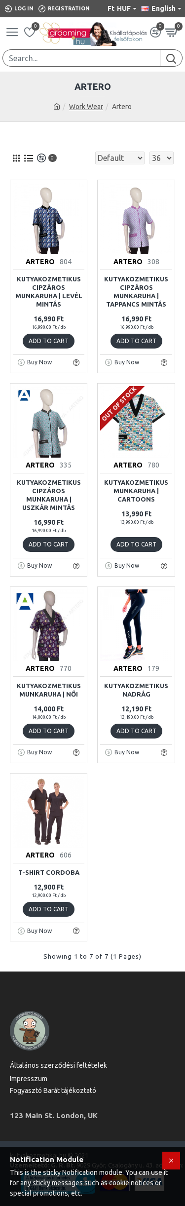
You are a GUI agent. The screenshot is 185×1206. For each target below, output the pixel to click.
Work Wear (86, 107)
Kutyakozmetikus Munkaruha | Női (49, 690)
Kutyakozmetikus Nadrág (136, 690)
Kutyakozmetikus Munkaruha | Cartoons (136, 491)
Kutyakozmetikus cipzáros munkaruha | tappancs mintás (136, 291)
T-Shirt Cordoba (48, 872)
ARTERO (40, 262)
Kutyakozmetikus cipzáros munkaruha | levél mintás (48, 291)
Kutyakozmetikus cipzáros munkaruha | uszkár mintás (49, 495)
